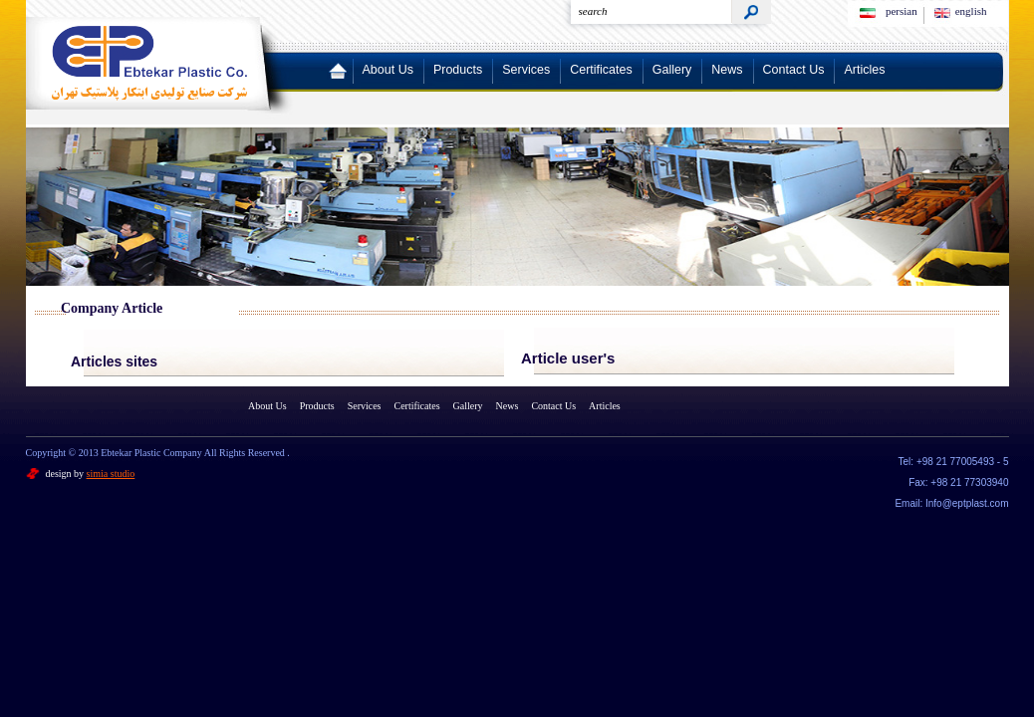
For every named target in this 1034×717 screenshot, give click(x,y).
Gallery (672, 70)
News (726, 70)
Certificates (601, 70)
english (971, 11)
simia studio (111, 473)
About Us (388, 70)
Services (526, 70)
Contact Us (794, 70)
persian (901, 11)
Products (457, 70)
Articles (864, 70)
